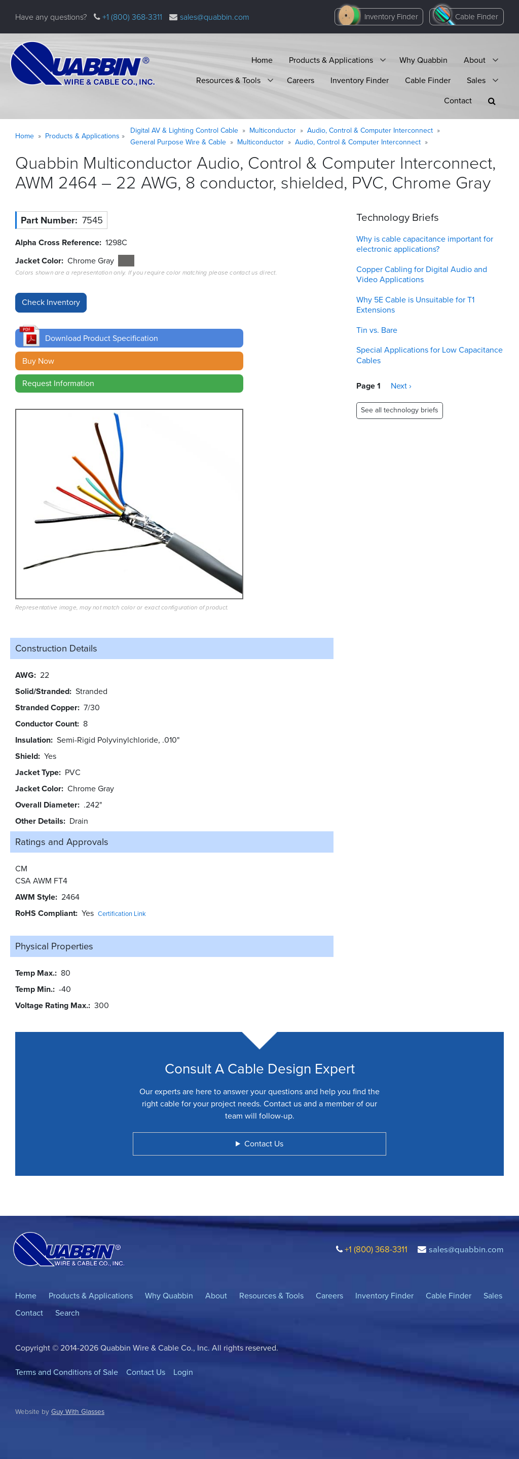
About (475, 60)
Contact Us (145, 1372)
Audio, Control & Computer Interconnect (370, 130)
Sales (476, 80)
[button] (492, 101)
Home (262, 60)
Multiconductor (272, 130)
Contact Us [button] (263, 1143)
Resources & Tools (228, 80)
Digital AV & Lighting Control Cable (184, 130)
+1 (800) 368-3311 (131, 17)
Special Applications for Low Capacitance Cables (429, 355)
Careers (300, 80)
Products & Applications (331, 60)
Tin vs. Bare (376, 330)
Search (67, 1313)
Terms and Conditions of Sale (66, 1372)
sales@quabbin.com (214, 17)
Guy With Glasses (77, 1411)
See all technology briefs (399, 410)
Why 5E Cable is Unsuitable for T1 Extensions (415, 305)
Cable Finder (476, 16)
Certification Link (122, 913)
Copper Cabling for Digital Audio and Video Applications (421, 274)
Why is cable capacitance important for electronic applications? (424, 244)
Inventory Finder (391, 16)
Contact (458, 100)
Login (183, 1372)
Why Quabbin (423, 60)
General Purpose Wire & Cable (178, 142)
